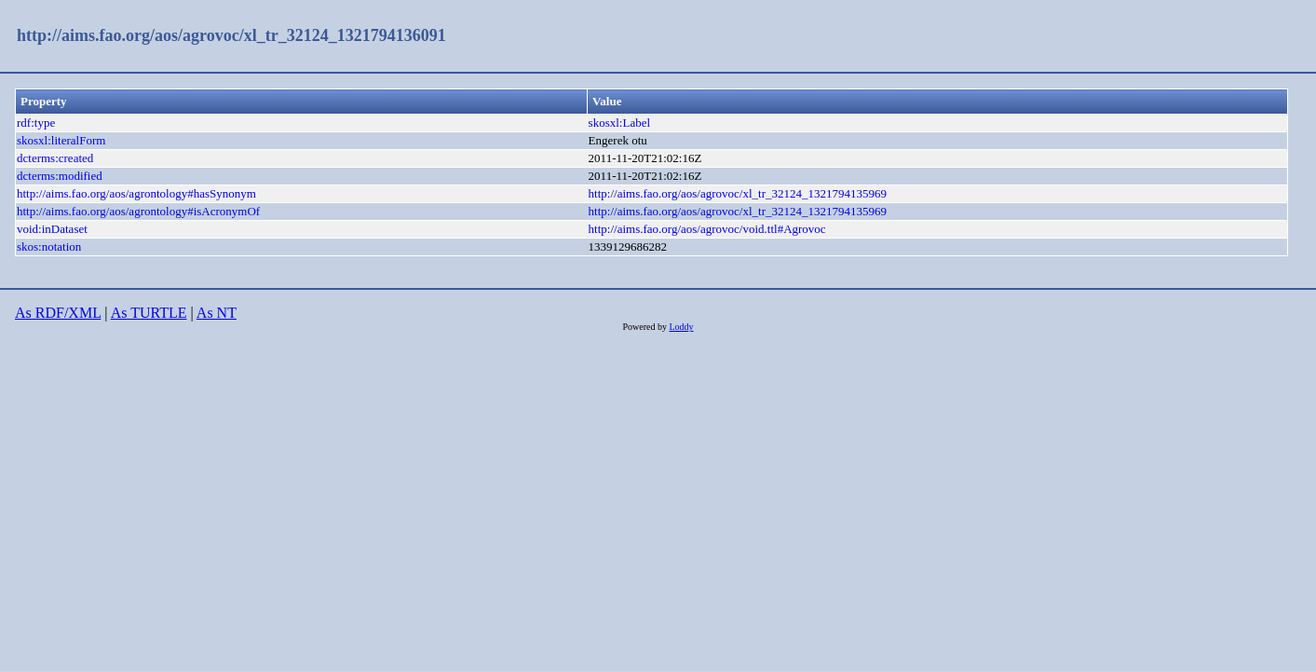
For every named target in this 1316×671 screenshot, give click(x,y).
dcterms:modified (59, 176)
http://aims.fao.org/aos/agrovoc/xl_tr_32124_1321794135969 (738, 193)
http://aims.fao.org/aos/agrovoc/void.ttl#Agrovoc (707, 229)
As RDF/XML (58, 313)
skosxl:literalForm (61, 140)
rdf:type (36, 123)
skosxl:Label (619, 123)
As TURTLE (149, 313)
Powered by (645, 327)
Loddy (681, 327)
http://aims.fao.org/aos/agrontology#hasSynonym (136, 193)
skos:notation (49, 246)
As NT (217, 313)
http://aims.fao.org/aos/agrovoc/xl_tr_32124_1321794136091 (231, 35)
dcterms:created (55, 158)
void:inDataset (52, 229)
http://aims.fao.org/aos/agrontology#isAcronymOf (138, 211)
